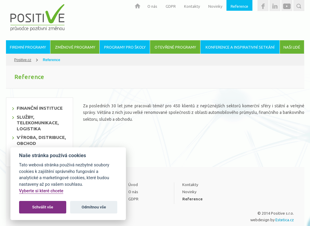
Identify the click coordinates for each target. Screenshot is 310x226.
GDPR (171, 6)
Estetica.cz (284, 220)
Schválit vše (42, 207)
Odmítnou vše (94, 207)
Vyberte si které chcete (41, 191)
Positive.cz (22, 60)
